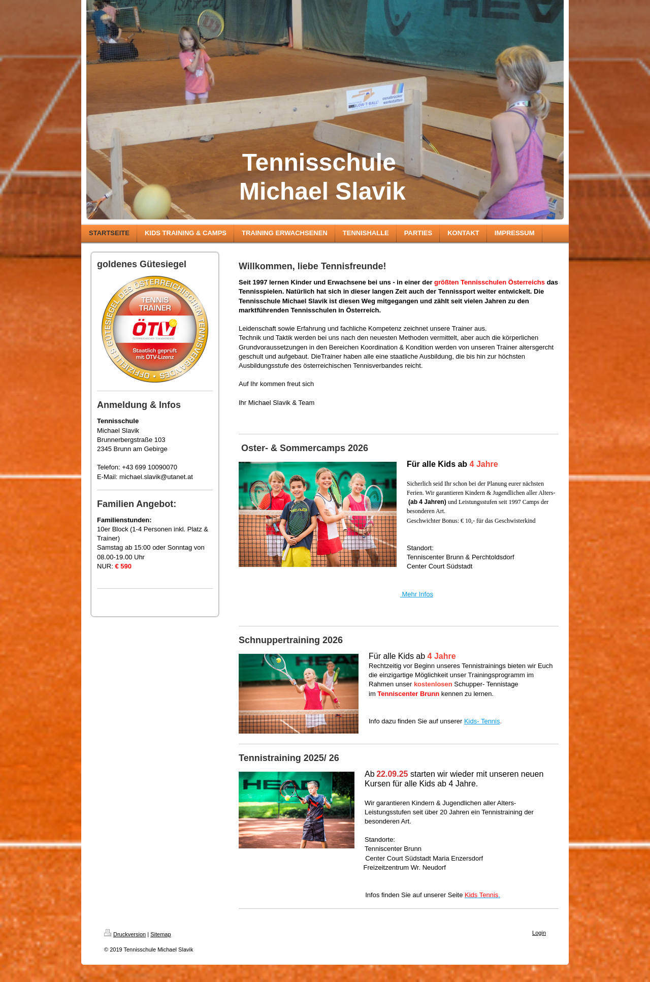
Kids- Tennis (482, 721)
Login (539, 933)
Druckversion (125, 934)
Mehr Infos (417, 594)
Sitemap (160, 934)
